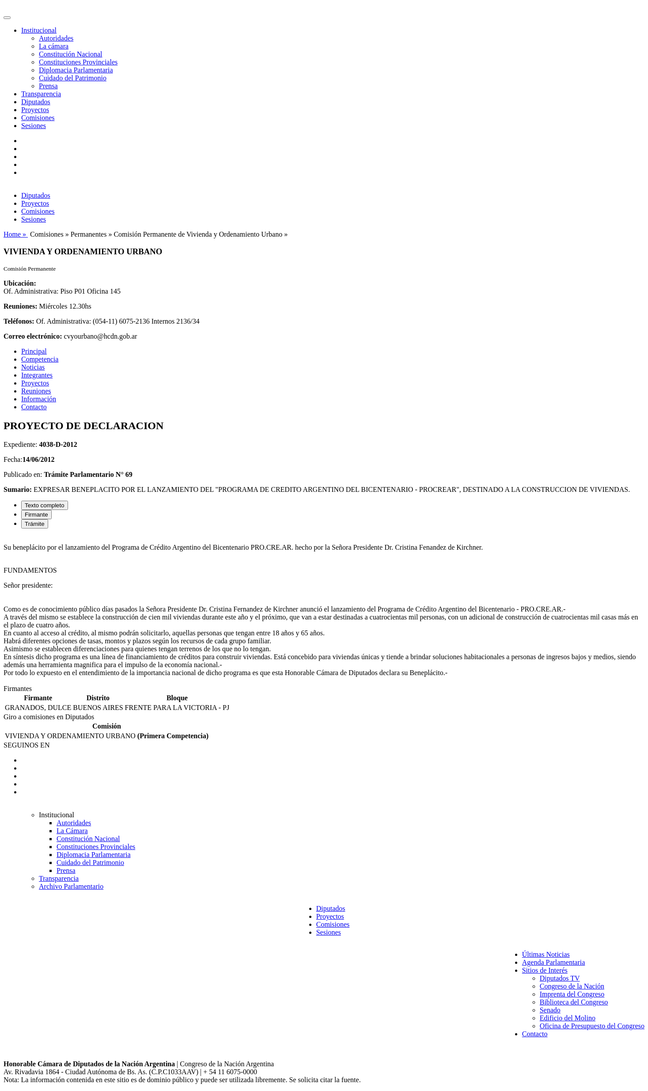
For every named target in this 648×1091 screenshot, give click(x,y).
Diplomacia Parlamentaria (76, 70)
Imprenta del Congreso (572, 994)
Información (38, 399)
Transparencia (41, 94)
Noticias (33, 367)
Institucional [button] (39, 30)
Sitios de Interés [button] (545, 970)
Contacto (34, 407)
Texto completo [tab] (44, 505)
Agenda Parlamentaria (553, 962)
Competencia (39, 359)
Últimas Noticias (546, 954)
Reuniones (36, 391)
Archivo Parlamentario (71, 886)
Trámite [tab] (35, 524)
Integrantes (37, 375)
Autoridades (56, 38)
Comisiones (38, 117)
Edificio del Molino (567, 1018)
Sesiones (33, 125)
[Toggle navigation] (7, 17)
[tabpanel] (324, 610)
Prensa (48, 86)
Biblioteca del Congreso (574, 1002)
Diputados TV (560, 978)
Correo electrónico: (33, 336)
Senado (550, 1010)
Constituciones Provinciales (78, 62)
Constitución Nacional (70, 54)
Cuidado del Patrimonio (72, 78)
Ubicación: (20, 283)
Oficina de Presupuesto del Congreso (592, 1026)
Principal (34, 351)
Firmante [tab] (36, 514)
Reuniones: (20, 306)
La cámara (53, 46)
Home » (16, 234)
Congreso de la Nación (572, 986)
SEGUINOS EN (26, 745)
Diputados (35, 102)
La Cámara (72, 830)
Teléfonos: (19, 321)
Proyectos (35, 109)
